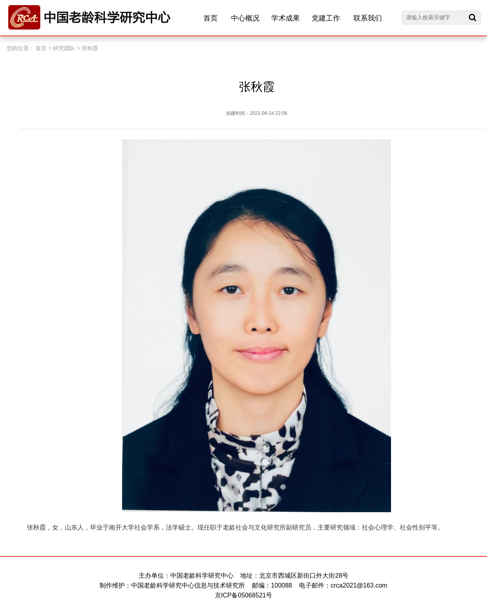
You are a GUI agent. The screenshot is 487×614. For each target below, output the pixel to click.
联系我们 (367, 18)
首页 (210, 18)
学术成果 (285, 18)
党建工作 (326, 18)
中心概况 (245, 18)
